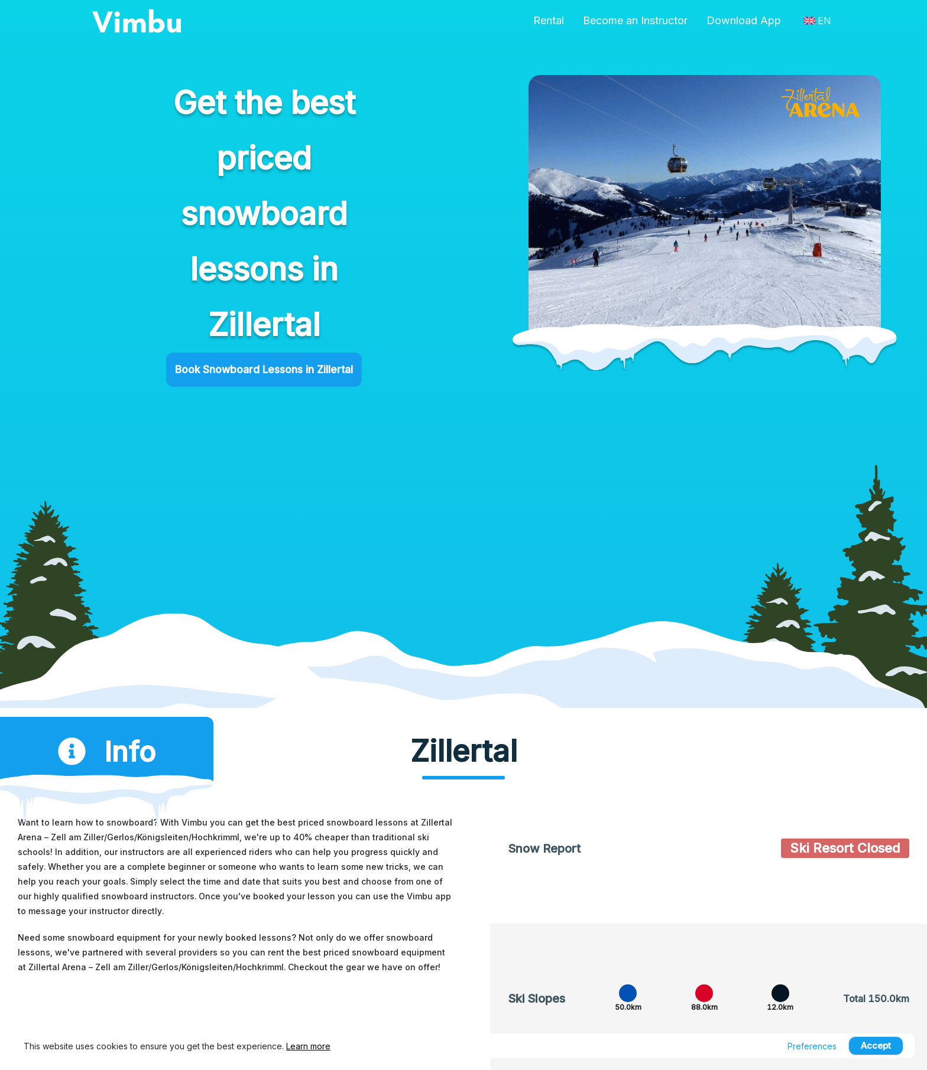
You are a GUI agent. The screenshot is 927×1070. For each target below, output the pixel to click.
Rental (548, 20)
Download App (743, 20)
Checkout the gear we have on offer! (364, 971)
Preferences (812, 1046)
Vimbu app (429, 900)
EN (817, 21)
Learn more (308, 1046)
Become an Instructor (635, 20)
